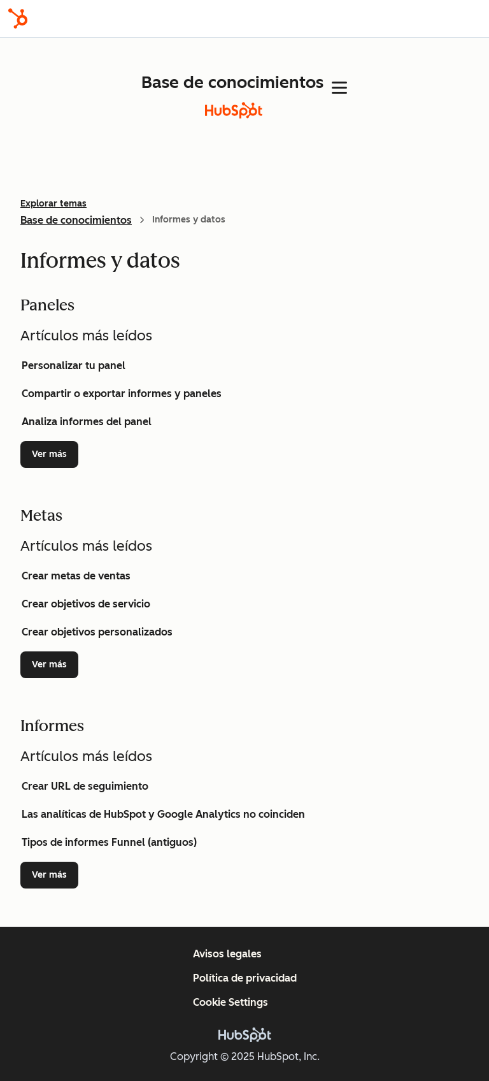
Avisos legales (227, 954)
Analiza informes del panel (87, 422)
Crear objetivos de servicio (86, 604)
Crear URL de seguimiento (85, 786)
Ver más (55, 453)
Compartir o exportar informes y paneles (122, 394)
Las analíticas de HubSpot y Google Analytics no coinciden (163, 814)
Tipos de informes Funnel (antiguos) (109, 842)
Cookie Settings (230, 1002)
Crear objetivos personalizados (97, 632)
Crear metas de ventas (76, 576)
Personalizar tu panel (73, 365)
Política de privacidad (245, 978)
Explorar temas (53, 203)
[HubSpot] (18, 18)
